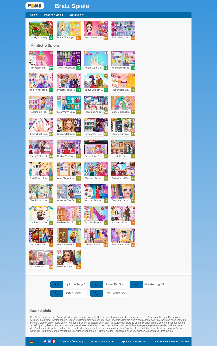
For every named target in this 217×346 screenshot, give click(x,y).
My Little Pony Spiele (70, 284)
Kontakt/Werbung (73, 341)
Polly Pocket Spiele (109, 293)
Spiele (33, 14)
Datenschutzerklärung (102, 341)
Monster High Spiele (150, 284)
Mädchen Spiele (53, 14)
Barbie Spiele (65, 293)
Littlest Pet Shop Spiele (112, 284)
